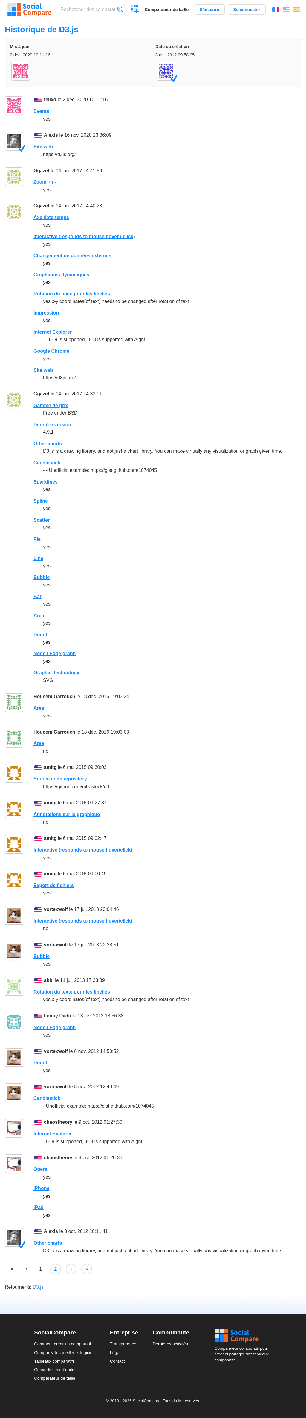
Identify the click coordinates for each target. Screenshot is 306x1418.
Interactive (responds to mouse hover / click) (84, 236)
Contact (117, 1361)
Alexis (51, 135)
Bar (37, 596)
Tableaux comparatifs (54, 1361)
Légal (115, 1352)
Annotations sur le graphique (66, 814)
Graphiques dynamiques (61, 274)
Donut (40, 634)
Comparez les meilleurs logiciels (65, 1352)
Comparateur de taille (167, 9)
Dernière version (52, 424)
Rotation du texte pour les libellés (71, 293)
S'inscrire (209, 9)
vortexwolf (56, 909)
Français (275, 9)
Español (296, 9)
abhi (49, 980)
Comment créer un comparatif (62, 1344)
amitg (50, 767)
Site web (43, 146)
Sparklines (45, 481)
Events (41, 111)
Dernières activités (170, 1344)
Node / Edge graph (54, 653)
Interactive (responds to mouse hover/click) (82, 849)
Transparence (123, 1344)
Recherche (120, 9)
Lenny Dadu (57, 1015)
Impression (46, 312)
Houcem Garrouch (54, 696)
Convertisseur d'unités (55, 1369)
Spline (40, 501)
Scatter (41, 520)
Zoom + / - (44, 181)
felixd (50, 99)
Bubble (41, 577)
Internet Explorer (52, 332)
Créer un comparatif (135, 10)
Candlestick (46, 462)
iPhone (41, 1188)
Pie (37, 539)
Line (38, 558)
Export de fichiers (53, 885)
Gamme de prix (50, 405)
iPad (38, 1207)
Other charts (47, 443)
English (286, 9)
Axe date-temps (51, 217)
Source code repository (60, 778)
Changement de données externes (72, 255)
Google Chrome (51, 351)
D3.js (68, 29)
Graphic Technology (56, 672)
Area (38, 615)
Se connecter (246, 9)
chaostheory (58, 1122)
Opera (40, 1169)
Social (243, 1336)
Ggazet (41, 170)
